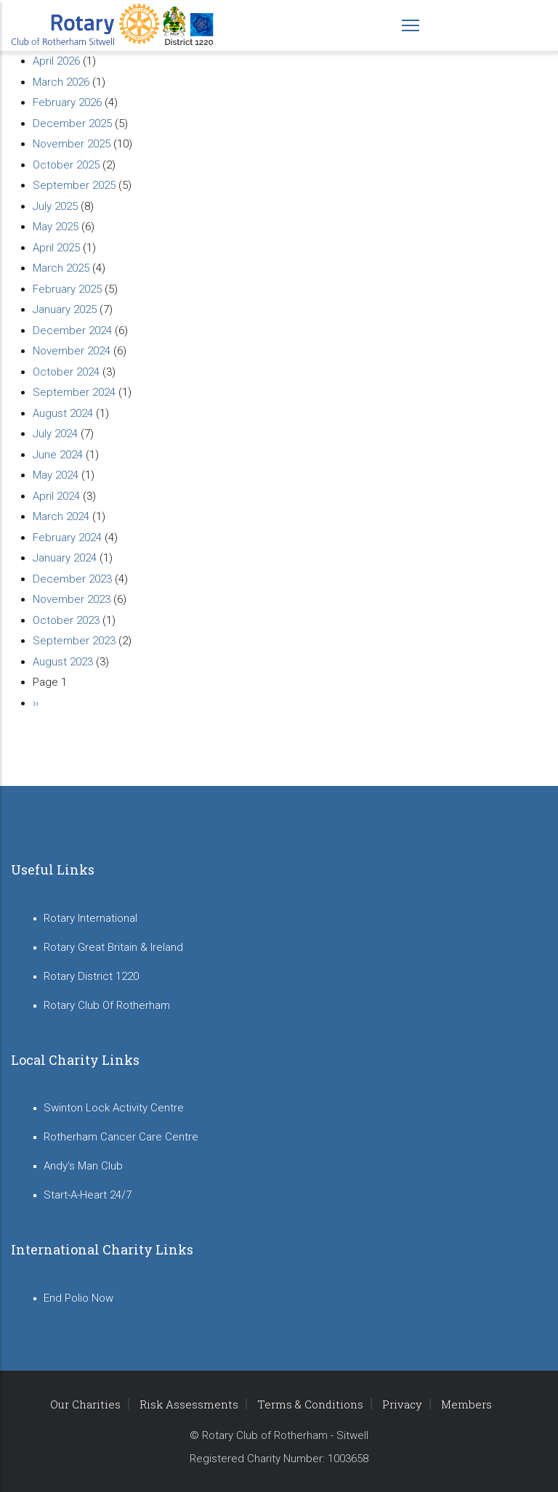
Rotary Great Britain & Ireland (113, 947)
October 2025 (66, 164)
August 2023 (63, 661)
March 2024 (61, 516)
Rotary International (90, 918)
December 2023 (72, 578)
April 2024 (56, 496)
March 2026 (61, 82)
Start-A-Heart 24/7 (88, 1194)
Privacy (402, 1404)
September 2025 (74, 185)
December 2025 (72, 123)
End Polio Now (78, 1298)
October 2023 (66, 620)
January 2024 (65, 557)
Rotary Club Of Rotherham (107, 1005)
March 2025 (61, 268)
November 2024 (71, 350)
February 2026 (67, 102)
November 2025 (71, 143)
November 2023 (71, 599)
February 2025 (67, 289)
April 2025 (56, 247)
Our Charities (85, 1404)
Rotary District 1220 (91, 976)
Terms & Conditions (310, 1404)
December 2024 (72, 330)
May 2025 (55, 226)
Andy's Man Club (83, 1165)
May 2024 (55, 475)
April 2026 (56, 61)
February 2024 (67, 537)
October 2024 (66, 371)
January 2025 (65, 309)
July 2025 (55, 206)
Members (466, 1404)
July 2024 (55, 433)
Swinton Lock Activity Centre (114, 1107)
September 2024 (74, 392)
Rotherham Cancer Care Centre (121, 1136)
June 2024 (58, 454)
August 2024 (63, 413)
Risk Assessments (189, 1404)
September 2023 (74, 640)
